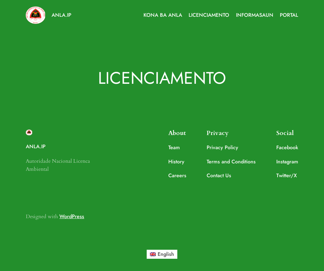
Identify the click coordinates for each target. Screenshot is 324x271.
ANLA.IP (61, 15)
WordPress (71, 216)
